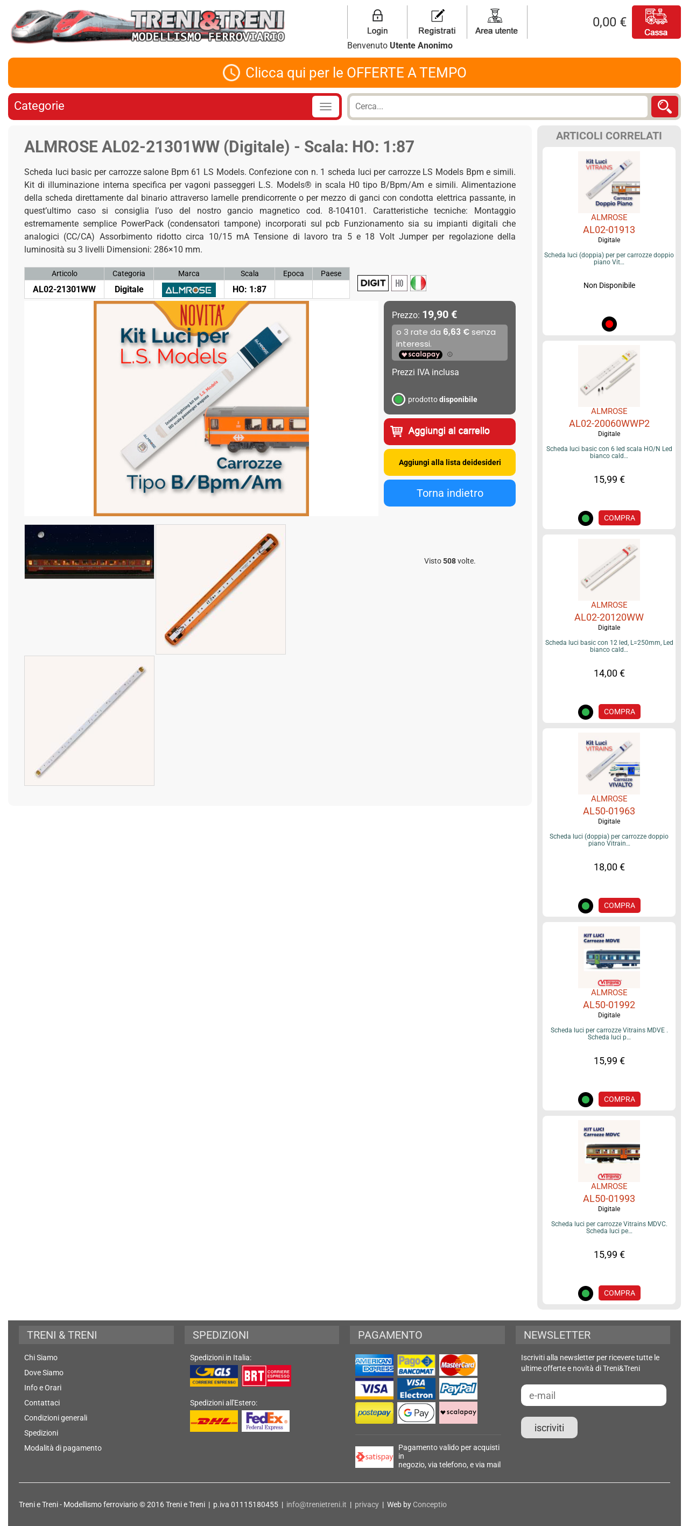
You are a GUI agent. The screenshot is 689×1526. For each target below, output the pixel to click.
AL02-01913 (609, 229)
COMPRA (619, 518)
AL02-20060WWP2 (609, 423)
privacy (367, 1504)
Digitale (609, 240)
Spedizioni (41, 1433)
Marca (189, 273)
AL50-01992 (609, 1004)
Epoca (293, 273)
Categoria (129, 273)
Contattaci (42, 1402)
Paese (331, 273)
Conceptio (430, 1504)
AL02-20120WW (609, 617)
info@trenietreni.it (316, 1504)
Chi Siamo (41, 1357)
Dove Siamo (44, 1372)
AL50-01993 (609, 1198)
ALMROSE (609, 217)
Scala (250, 273)
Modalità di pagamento (63, 1448)
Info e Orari (42, 1387)
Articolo (65, 273)
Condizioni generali (55, 1418)
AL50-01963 (609, 811)
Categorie (39, 105)
